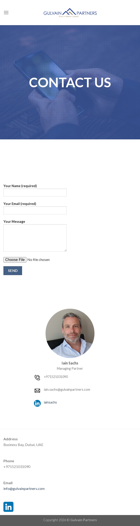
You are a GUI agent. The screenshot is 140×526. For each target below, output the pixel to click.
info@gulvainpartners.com (24, 488)
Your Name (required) (35, 192)
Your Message (35, 237)
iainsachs (50, 402)
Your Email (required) (35, 210)
